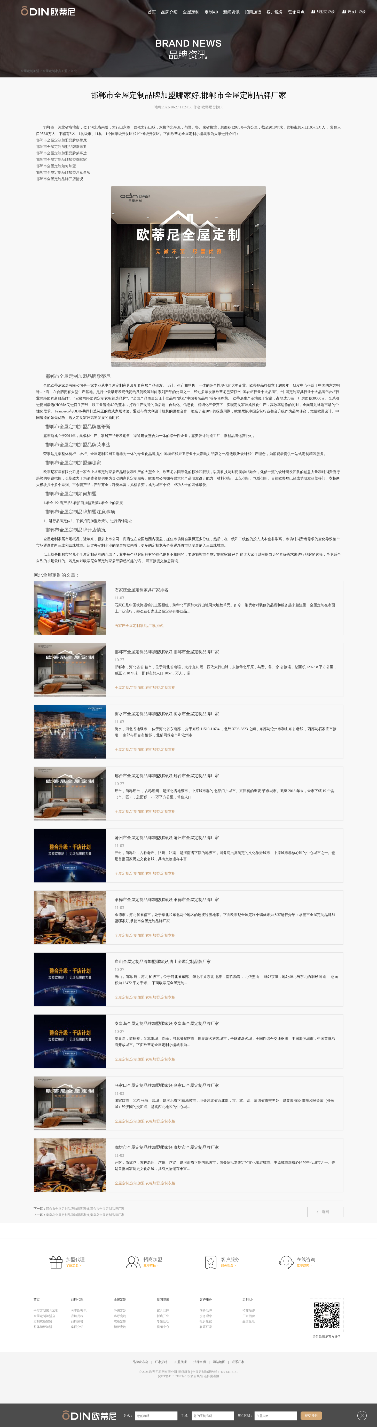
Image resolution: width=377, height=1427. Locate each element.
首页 (152, 12)
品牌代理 (77, 1299)
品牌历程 (77, 1316)
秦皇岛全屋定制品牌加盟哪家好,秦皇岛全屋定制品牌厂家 (167, 1023)
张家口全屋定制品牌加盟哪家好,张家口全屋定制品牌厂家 (167, 1085)
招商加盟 (253, 12)
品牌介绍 (169, 12)
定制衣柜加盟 (43, 1321)
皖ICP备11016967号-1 (172, 1376)
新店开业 (163, 1316)
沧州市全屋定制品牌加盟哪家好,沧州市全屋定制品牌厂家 (167, 837)
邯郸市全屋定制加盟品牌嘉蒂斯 (61, 147)
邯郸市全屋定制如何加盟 (56, 166)
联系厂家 (206, 1327)
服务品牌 (206, 1310)
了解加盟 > (73, 1265)
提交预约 (311, 1415)
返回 (325, 1212)
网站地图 (219, 1362)
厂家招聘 (248, 1316)
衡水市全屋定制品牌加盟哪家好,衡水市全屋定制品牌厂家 (167, 714)
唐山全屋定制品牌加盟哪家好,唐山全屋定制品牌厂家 (163, 961)
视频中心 (163, 1327)
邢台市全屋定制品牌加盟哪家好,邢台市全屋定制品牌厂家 (167, 776)
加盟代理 (180, 1362)
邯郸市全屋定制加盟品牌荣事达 (61, 153)
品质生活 (248, 1321)
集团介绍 (77, 1327)
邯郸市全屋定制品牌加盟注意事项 (63, 172)
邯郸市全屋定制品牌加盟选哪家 (61, 160)
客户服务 (274, 12)
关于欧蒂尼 (79, 1310)
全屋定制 (191, 12)
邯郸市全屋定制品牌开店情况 (59, 179)
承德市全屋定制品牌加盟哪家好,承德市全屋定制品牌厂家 (167, 899)
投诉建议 (206, 1321)
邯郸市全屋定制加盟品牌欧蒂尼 (61, 140)
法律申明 (199, 1362)
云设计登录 (354, 12)
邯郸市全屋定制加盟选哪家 (73, 462)
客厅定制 (120, 1316)
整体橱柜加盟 (43, 1327)
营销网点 (296, 12)
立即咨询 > (304, 1265)
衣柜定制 (120, 1321)
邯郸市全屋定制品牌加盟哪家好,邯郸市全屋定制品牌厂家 (167, 652)
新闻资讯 (231, 12)
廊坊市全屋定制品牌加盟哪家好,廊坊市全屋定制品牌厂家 (167, 1147)
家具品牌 (163, 1310)
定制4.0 (211, 12)
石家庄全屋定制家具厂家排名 (141, 590)
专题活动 (163, 1321)
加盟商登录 (323, 12)
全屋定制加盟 (30, 71)
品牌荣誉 (77, 1321)
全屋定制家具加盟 (55, 71)
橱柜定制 (120, 1327)
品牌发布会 (140, 1362)
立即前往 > (151, 1265)
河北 (74, 71)
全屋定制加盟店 (44, 1316)
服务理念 (206, 1316)
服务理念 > (228, 1265)
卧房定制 (120, 1310)
